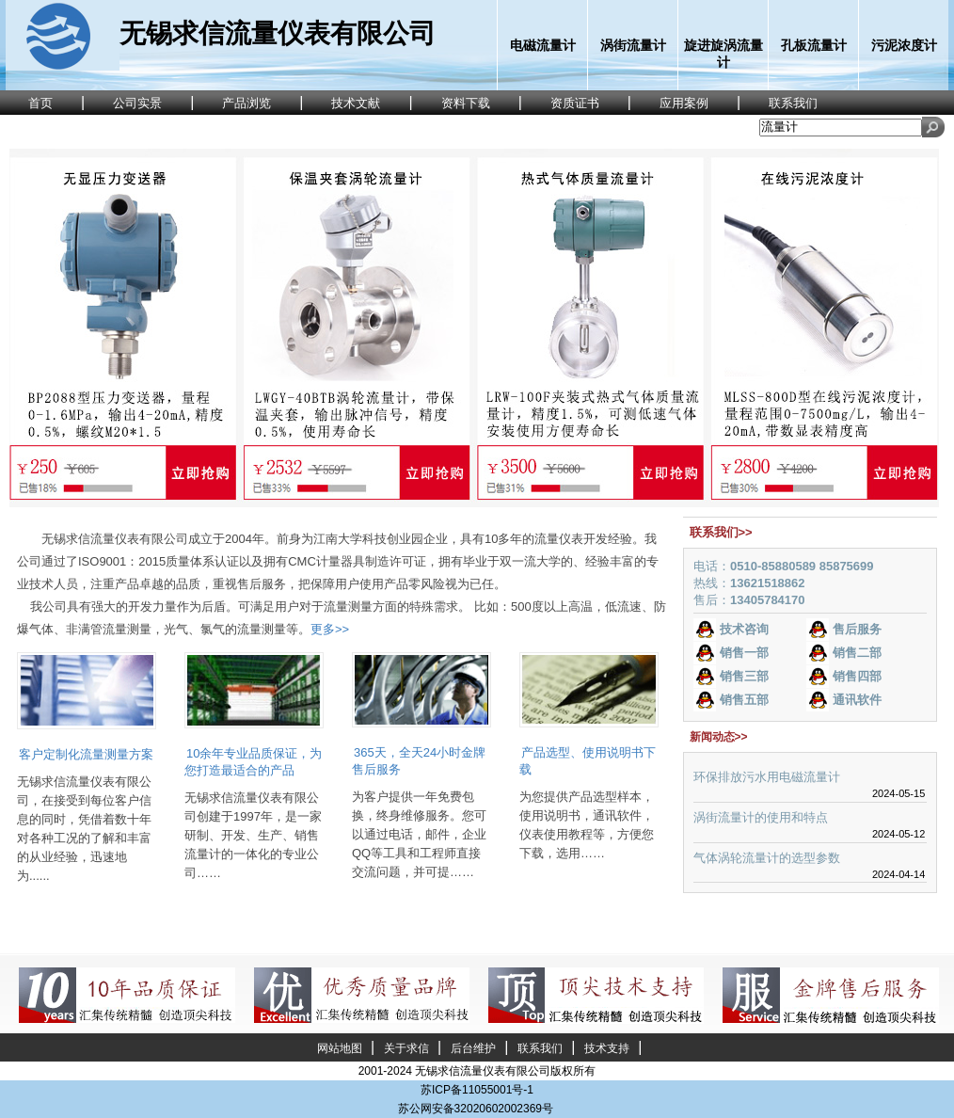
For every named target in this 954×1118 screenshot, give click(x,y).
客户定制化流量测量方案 (86, 754)
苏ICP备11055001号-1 (477, 1089)
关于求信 (406, 1048)
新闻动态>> (719, 736)
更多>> (329, 629)
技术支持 (606, 1048)
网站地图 (339, 1048)
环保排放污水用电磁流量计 (766, 777)
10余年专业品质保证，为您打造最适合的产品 (253, 761)
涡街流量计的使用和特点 (760, 817)
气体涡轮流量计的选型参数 (766, 858)
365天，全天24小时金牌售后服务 (418, 760)
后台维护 (473, 1048)
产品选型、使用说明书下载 (587, 760)
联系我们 (540, 1048)
